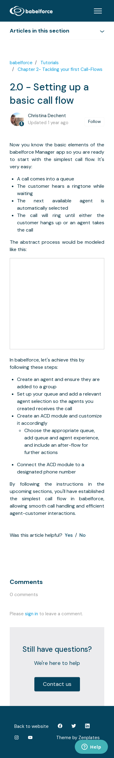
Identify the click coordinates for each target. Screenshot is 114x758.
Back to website (31, 726)
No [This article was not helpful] (82, 535)
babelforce (21, 63)
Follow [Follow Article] (94, 121)
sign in (31, 614)
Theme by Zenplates (78, 737)
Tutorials (49, 63)
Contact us (57, 684)
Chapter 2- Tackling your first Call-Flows (60, 69)
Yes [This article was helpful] (69, 535)
